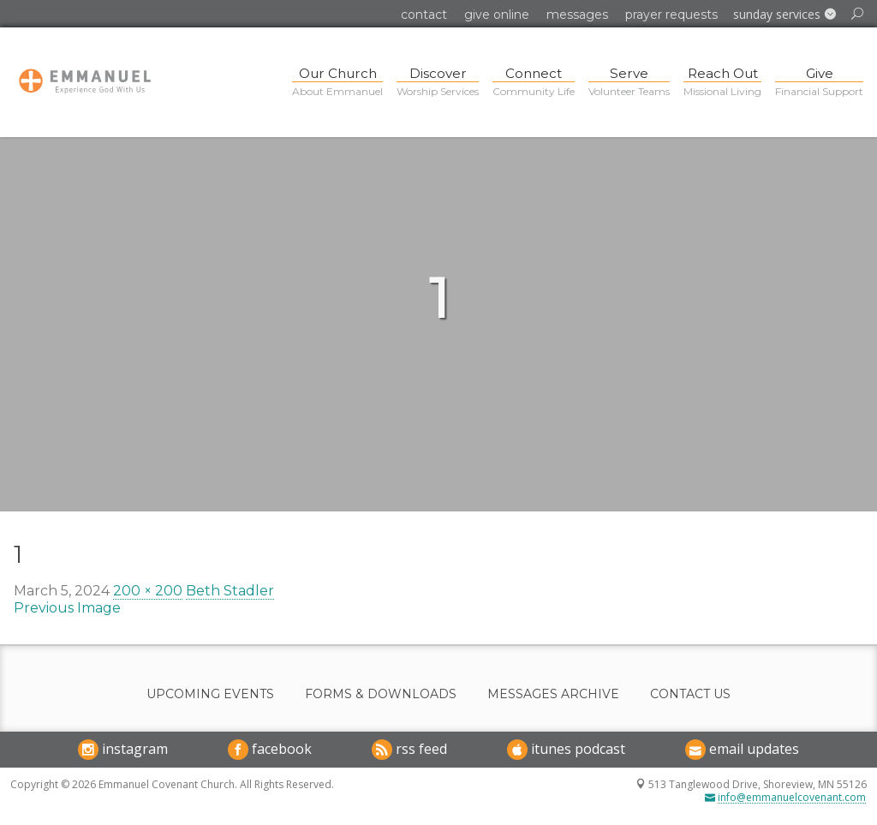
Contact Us (690, 694)
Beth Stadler (230, 591)
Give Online (496, 14)
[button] (784, 14)
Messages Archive (553, 694)
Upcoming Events (210, 694)
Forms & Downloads (380, 694)
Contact (424, 14)
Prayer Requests (671, 14)
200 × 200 (147, 591)
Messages (577, 14)
